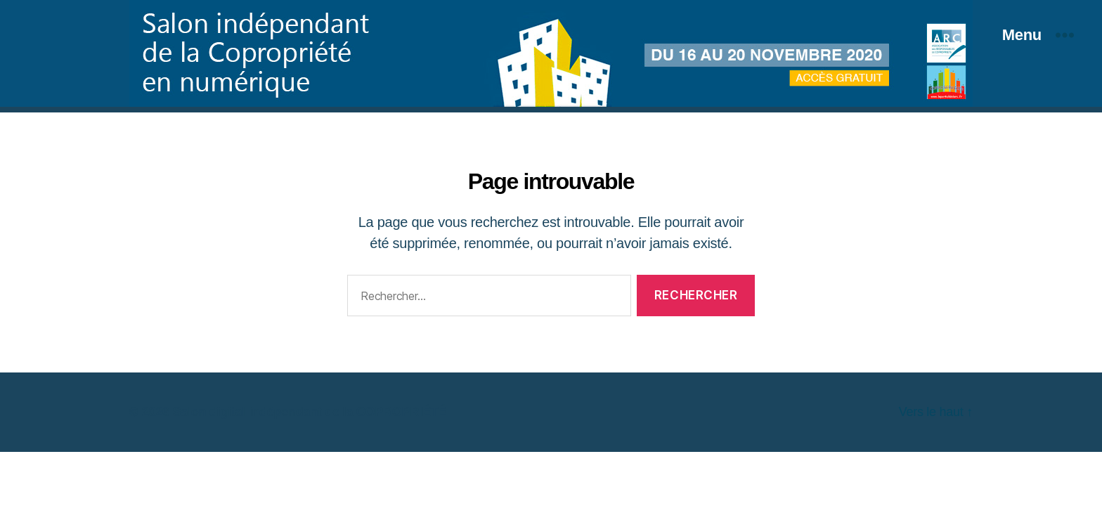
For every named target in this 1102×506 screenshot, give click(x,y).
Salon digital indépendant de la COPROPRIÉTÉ (309, 412)
